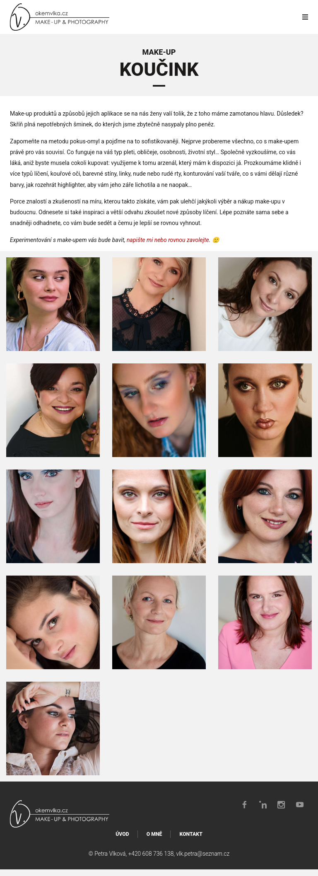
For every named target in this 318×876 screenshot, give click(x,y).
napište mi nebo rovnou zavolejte (168, 240)
